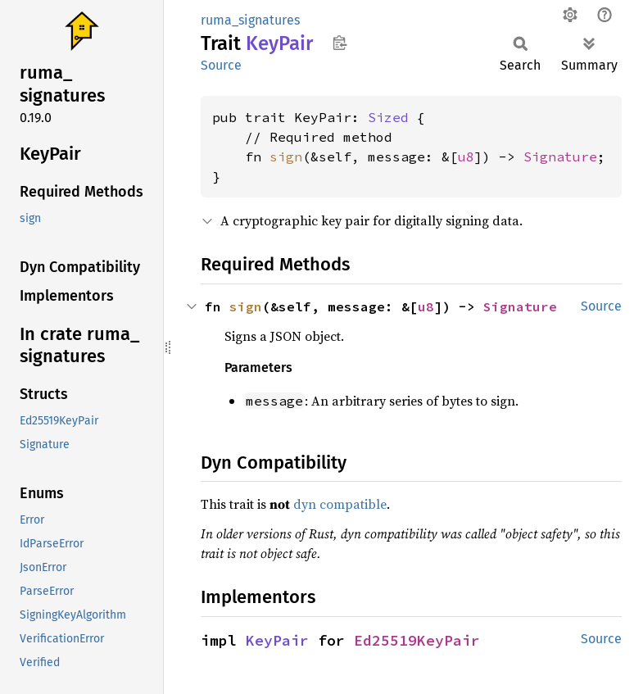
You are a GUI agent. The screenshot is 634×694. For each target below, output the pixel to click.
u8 (466, 156)
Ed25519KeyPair (417, 640)
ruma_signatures (250, 20)
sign (285, 156)
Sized (388, 117)
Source (221, 65)
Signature (560, 156)
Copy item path (339, 43)
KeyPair (277, 640)
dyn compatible (340, 504)
